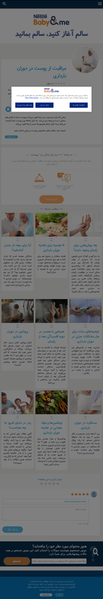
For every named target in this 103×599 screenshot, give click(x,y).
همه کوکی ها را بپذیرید (24, 105)
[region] (51, 99)
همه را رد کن (44, 105)
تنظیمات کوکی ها (78, 105)
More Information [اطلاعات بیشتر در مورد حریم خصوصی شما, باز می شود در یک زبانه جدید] (31, 98)
